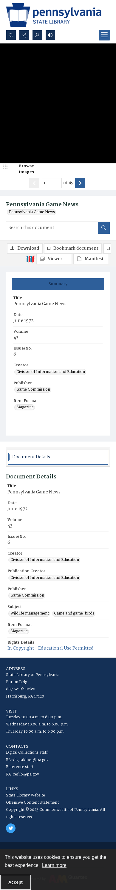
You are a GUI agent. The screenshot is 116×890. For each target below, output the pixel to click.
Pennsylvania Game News (32, 212)
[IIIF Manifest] (91, 259)
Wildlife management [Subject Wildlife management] (29, 614)
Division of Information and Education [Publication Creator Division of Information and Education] (44, 578)
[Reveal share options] (24, 35)
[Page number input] (51, 183)
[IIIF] (30, 259)
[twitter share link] (11, 828)
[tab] (58, 284)
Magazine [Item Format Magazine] (25, 407)
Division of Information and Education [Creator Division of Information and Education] (50, 372)
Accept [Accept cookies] (15, 882)
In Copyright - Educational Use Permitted (50, 648)
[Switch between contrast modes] (50, 35)
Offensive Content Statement (32, 802)
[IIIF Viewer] (54, 259)
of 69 (68, 183)
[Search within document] (104, 228)
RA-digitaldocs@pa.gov (27, 760)
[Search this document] (52, 228)
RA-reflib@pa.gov (22, 774)
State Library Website (25, 795)
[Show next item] (80, 183)
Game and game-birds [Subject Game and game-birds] (74, 614)
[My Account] (37, 35)
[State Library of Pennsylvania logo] (53, 15)
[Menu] (104, 35)
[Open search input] (11, 35)
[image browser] (22, 169)
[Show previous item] (34, 183)
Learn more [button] (54, 865)
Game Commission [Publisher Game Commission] (33, 390)
